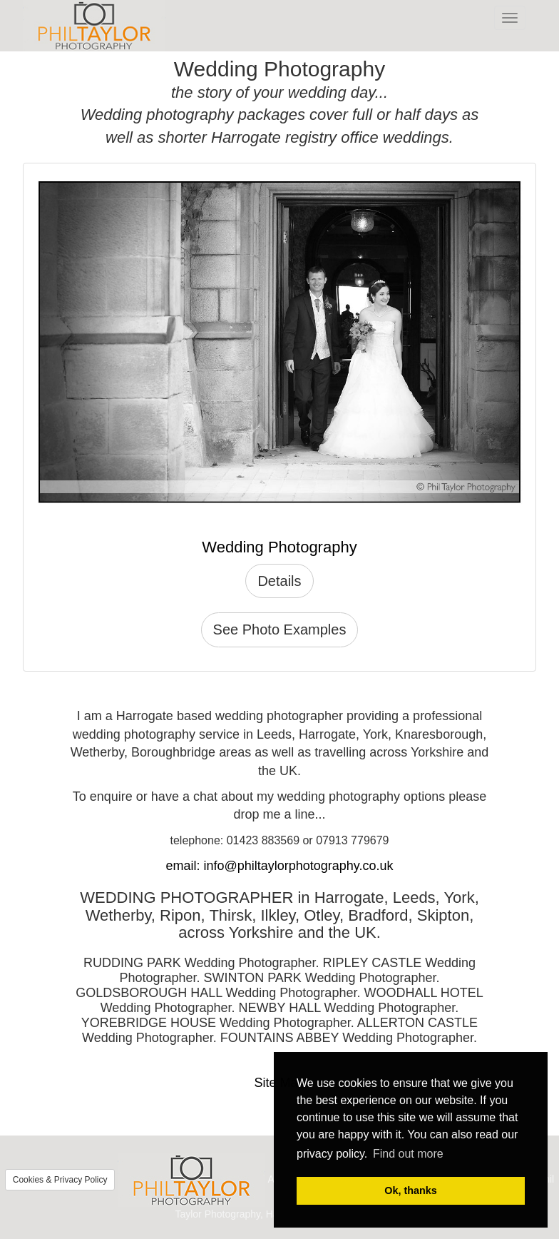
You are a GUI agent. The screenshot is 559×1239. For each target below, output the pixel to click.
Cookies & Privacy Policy (60, 1180)
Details (279, 581)
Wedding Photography (279, 547)
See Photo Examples (280, 629)
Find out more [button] (408, 1154)
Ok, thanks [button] (410, 1190)
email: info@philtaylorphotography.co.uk (279, 866)
